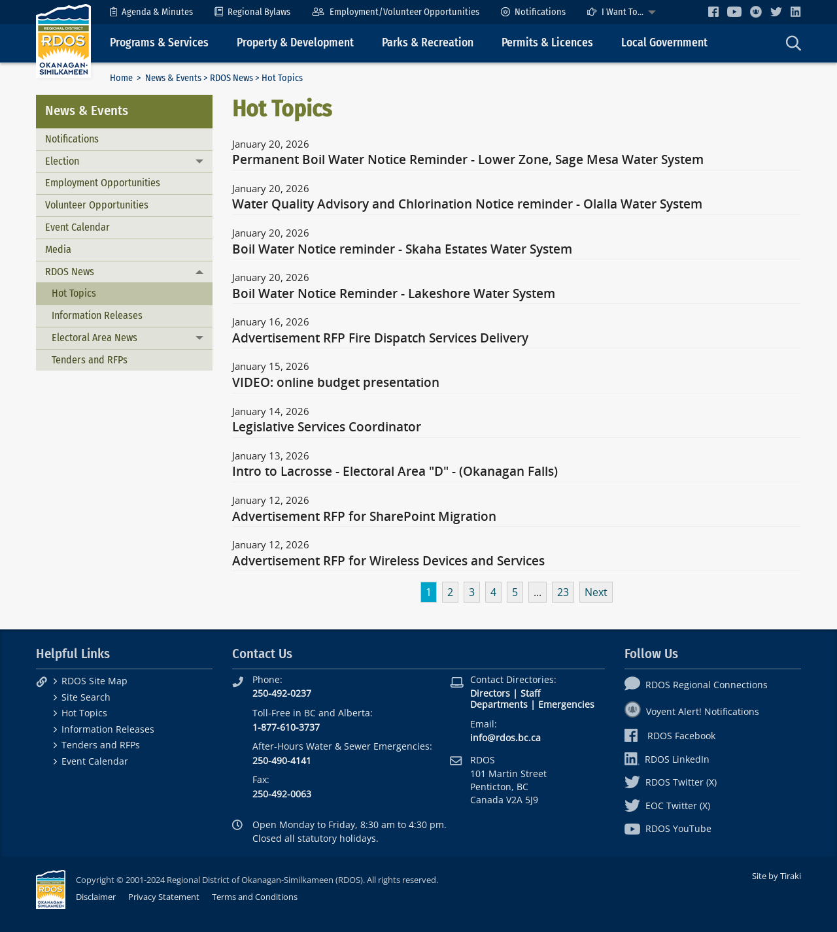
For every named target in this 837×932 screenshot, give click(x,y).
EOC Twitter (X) (667, 805)
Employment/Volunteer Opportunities (395, 12)
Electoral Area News (94, 337)
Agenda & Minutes (151, 12)
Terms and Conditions (255, 897)
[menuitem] (151, 12)
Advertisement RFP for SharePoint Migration (364, 517)
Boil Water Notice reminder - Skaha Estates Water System (402, 249)
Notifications (533, 12)
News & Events (173, 78)
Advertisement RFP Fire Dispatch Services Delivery (380, 338)
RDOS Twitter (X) (670, 782)
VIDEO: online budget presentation (335, 383)
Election (62, 161)
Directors (490, 693)
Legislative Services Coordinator (326, 427)
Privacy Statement (163, 897)
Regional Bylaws (252, 12)
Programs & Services (159, 43)
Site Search (86, 697)
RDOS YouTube (667, 828)
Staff (530, 693)
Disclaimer (96, 897)
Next (596, 592)
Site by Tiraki (776, 876)
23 (563, 592)
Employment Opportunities (102, 182)
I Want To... (615, 12)
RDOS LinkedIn (666, 759)
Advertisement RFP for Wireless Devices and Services (388, 561)
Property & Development (295, 43)
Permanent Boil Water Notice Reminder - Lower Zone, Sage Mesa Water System (468, 160)
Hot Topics (74, 293)
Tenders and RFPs (90, 360)
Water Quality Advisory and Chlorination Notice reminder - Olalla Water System (467, 204)
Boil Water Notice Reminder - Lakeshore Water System (393, 294)
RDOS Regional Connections (696, 684)
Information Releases (97, 315)
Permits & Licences (547, 43)
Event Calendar (77, 227)
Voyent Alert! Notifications (691, 711)
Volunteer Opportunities (96, 205)
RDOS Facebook (669, 735)
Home (121, 78)
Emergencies (566, 704)
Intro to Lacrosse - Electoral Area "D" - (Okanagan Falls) (395, 472)
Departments (499, 704)
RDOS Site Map (94, 680)
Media (58, 249)
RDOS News (231, 78)
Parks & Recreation (427, 43)
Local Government (664, 43)
